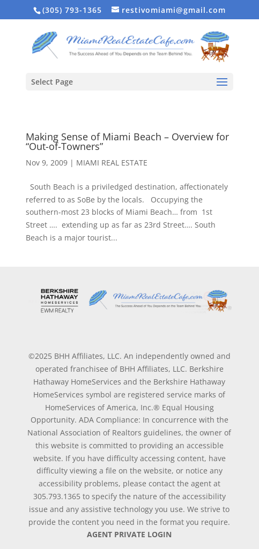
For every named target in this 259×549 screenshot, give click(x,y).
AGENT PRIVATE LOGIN (129, 534)
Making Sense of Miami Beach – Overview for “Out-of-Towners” (127, 141)
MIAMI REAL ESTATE (111, 162)
